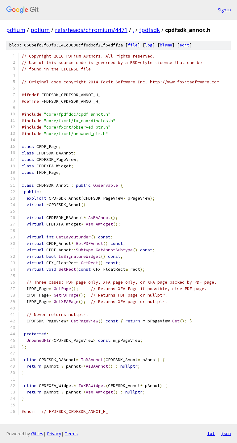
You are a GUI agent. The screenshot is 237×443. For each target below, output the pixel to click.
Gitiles (37, 434)
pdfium (15, 30)
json (226, 433)
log (148, 45)
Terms (71, 434)
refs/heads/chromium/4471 (91, 30)
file (133, 45)
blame (166, 45)
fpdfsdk (149, 30)
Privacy (54, 434)
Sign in (224, 10)
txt (211, 433)
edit (184, 45)
